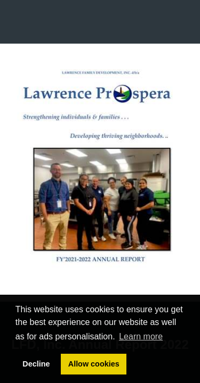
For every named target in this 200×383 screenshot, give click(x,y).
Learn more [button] (141, 336)
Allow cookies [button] (93, 364)
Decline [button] (36, 364)
